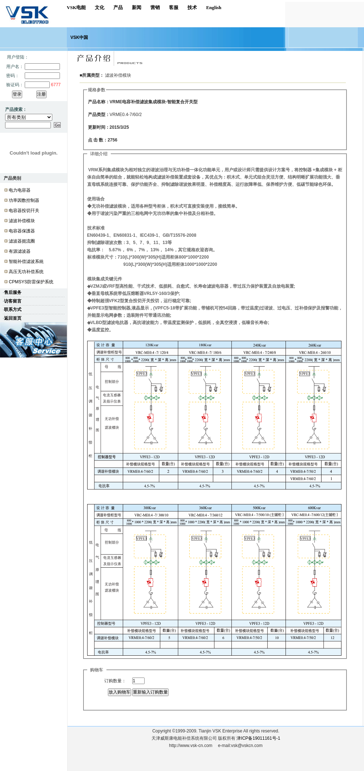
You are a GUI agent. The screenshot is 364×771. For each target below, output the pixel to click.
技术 (192, 7)
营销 (155, 7)
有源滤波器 (20, 251)
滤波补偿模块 (22, 220)
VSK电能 (76, 7)
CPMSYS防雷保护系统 (31, 281)
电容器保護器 (22, 230)
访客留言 (12, 301)
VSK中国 (79, 37)
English (213, 7)
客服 (173, 7)
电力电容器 (20, 190)
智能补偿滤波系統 (26, 261)
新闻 (136, 7)
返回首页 (12, 318)
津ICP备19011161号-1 (258, 738)
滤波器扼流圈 (22, 241)
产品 (118, 7)
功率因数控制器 (24, 200)
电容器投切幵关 (24, 210)
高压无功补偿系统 (26, 271)
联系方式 (12, 309)
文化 (99, 7)
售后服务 (12, 292)
